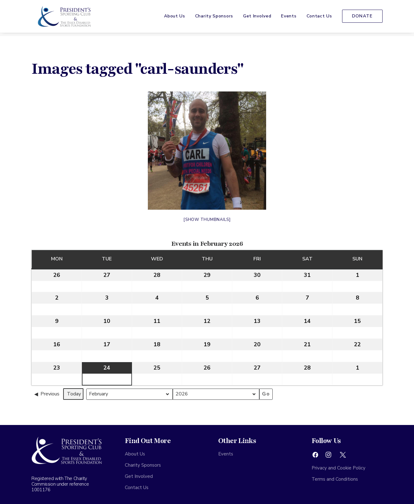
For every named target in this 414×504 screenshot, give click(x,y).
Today (74, 393)
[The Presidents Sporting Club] (62, 18)
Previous (46, 394)
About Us (174, 18)
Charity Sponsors (214, 18)
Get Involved (257, 18)
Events (288, 18)
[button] (315, 456)
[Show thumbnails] (207, 219)
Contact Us (319, 18)
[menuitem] (177, 18)
